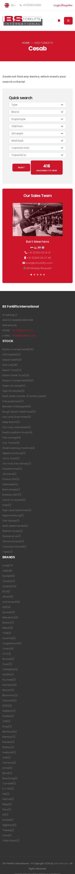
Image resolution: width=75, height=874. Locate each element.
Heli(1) (5, 794)
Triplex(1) (7, 551)
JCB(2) (6, 721)
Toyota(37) (8, 581)
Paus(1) (6, 809)
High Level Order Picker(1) (16, 510)
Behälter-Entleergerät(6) (16, 406)
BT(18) (6, 591)
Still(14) (6, 607)
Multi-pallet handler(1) (15, 526)
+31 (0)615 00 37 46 (39, 258)
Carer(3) (7, 664)
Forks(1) (6, 505)
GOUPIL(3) (8, 674)
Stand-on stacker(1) (14, 500)
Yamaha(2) (9, 762)
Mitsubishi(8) (10, 617)
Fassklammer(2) (12, 468)
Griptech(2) (9, 711)
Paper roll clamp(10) (13, 385)
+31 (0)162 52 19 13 (39, 252)
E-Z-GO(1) (8, 788)
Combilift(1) (9, 783)
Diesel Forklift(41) (12, 359)
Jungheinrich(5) (12, 643)
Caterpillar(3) (10, 669)
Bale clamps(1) (11, 489)
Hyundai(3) (9, 679)
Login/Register (63, 5)
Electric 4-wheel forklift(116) (18, 349)
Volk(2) (6, 757)
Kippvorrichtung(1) (13, 515)
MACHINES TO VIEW (46, 167)
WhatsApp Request (38, 268)
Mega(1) (7, 804)
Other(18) (7, 596)
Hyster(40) (8, 576)
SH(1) (5, 814)
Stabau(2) (8, 747)
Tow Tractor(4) (10, 442)
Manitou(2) (8, 736)
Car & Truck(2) (10, 458)
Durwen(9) (8, 612)
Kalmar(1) (8, 799)
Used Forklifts (43, 43)
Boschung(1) (9, 778)
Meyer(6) (7, 628)
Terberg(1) (8, 830)
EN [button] (9, 5)
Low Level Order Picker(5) (16, 417)
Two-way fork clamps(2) (16, 463)
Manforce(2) (9, 731)
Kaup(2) (7, 726)
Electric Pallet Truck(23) (15, 375)
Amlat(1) (7, 768)
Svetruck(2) (9, 752)
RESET (21, 167)
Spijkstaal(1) (9, 825)
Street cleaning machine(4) (18, 448)
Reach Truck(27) (11, 370)
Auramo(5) (9, 638)
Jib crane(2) (9, 474)
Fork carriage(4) (11, 437)
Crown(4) (7, 648)
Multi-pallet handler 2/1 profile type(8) (24, 396)
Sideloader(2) (10, 484)
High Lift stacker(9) (13, 391)
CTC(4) (6, 653)
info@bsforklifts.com (24, 335)
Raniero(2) (8, 742)
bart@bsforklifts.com (39, 263)
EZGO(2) (7, 705)
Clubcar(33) (9, 586)
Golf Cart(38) (10, 365)
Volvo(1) (7, 835)
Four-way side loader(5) (16, 427)
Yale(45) (7, 570)
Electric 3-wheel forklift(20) (17, 380)
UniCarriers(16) (11, 602)
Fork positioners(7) (13, 401)
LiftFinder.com (61, 863)
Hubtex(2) (8, 716)
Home (26, 43)
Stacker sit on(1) (11, 536)
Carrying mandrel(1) (14, 546)
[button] (31, 274)
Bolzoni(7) (8, 622)
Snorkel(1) (8, 820)
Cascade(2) (9, 700)
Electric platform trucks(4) (17, 432)
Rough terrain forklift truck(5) (19, 411)
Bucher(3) (8, 659)
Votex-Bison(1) (10, 840)
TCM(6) (6, 633)
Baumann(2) (10, 695)
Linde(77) (7, 565)
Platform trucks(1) (12, 531)
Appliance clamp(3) (14, 453)
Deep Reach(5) (11, 422)
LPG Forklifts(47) (11, 354)
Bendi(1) (7, 773)
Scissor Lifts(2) (10, 479)
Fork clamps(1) (10, 520)
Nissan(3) (8, 690)
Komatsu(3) (9, 685)
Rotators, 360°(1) (11, 494)
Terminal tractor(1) (13, 541)
